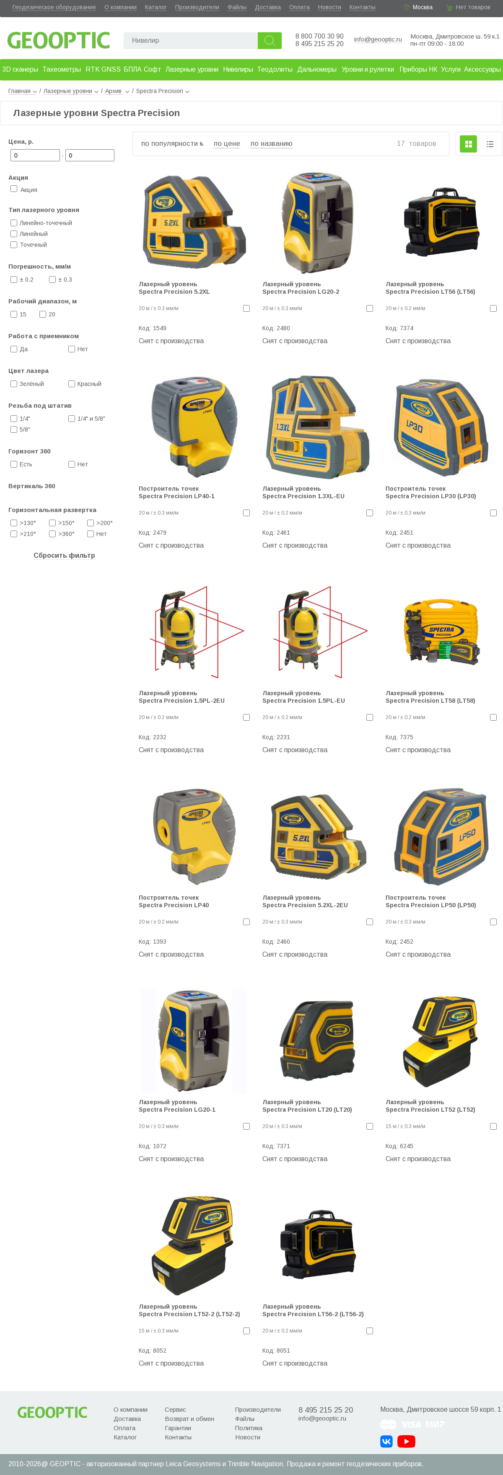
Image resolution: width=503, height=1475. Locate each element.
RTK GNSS (103, 69)
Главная (22, 91)
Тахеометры (61, 69)
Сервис (175, 1409)
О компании (120, 7)
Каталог (156, 7)
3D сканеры (20, 69)
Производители (197, 7)
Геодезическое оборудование (54, 7)
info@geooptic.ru (378, 39)
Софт (152, 69)
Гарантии (178, 1427)
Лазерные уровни (192, 69)
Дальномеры (317, 69)
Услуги (451, 69)
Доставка (268, 7)
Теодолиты (275, 69)
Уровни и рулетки (368, 69)
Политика (248, 1427)
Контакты (363, 7)
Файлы (237, 7)
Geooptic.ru (58, 38)
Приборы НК (418, 69)
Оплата (299, 7)
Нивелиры (238, 69)
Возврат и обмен (189, 1418)
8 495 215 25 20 (320, 43)
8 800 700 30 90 (320, 36)
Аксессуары (482, 69)
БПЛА (133, 69)
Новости (329, 7)
